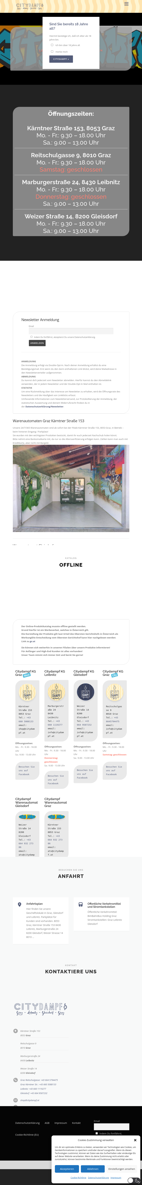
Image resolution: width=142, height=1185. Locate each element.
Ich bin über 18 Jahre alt (65, 45)
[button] (135, 1140)
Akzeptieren (67, 1169)
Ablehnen (92, 1169)
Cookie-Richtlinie (78, 1177)
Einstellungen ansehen (121, 1169)
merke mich (59, 51)
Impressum (116, 1177)
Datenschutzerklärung (98, 1177)
